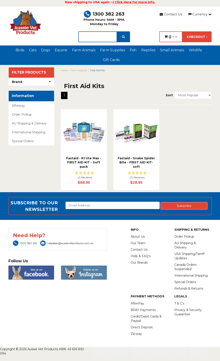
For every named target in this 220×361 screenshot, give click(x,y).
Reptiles (148, 50)
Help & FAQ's (141, 256)
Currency (200, 14)
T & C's (179, 303)
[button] (84, 175)
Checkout (197, 37)
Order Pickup (22, 114)
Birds (20, 50)
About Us (138, 237)
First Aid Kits (97, 70)
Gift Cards (111, 60)
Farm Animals (83, 50)
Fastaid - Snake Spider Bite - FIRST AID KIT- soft (136, 162)
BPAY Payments (143, 310)
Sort (168, 95)
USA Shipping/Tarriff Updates (189, 256)
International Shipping (28, 132)
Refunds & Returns (188, 288)
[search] (123, 36)
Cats (32, 50)
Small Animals (172, 50)
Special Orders (23, 141)
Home (64, 70)
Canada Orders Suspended (185, 267)
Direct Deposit (142, 327)
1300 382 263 (104, 14)
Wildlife (195, 50)
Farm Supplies (112, 50)
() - (170, 37)
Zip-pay (136, 334)
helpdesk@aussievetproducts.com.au (66, 243)
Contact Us (171, 14)
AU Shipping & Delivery (29, 123)
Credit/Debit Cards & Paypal (146, 318)
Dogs (45, 50)
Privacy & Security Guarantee (188, 312)
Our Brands (139, 262)
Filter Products (29, 72)
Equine (61, 50)
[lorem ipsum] (97, 36)
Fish (133, 50)
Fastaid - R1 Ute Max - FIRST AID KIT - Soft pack (83, 162)
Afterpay (18, 106)
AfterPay (137, 303)
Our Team (138, 243)
